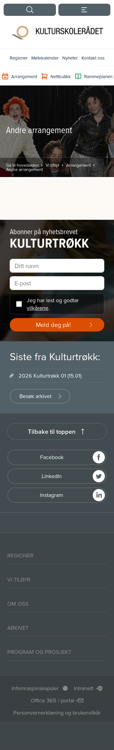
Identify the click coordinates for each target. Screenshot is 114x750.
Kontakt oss (93, 58)
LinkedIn (52, 476)
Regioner (19, 58)
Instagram (51, 495)
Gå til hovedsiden (22, 165)
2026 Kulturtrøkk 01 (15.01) (50, 375)
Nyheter (70, 58)
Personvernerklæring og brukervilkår (57, 712)
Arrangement (78, 165)
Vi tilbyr (53, 165)
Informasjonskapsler (35, 688)
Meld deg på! (53, 324)
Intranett (83, 688)
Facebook (52, 457)
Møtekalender (45, 58)
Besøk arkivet (35, 396)
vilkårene (37, 308)
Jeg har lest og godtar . (53, 304)
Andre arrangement (24, 169)
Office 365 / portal (52, 700)
